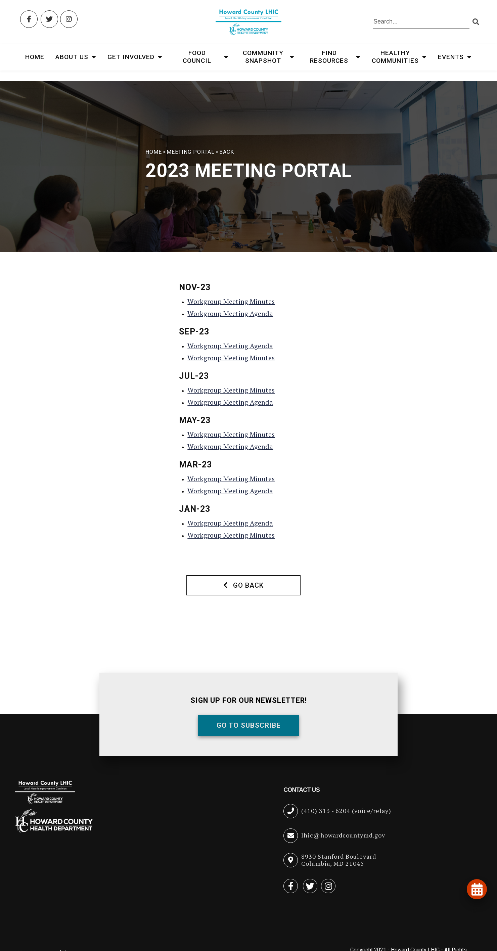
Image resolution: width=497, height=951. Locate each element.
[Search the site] (421, 22)
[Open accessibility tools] (474, 910)
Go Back (243, 585)
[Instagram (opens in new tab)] (68, 19)
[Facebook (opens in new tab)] (28, 19)
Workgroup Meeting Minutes (231, 301)
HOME (153, 152)
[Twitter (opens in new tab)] (49, 19)
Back (226, 152)
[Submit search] (475, 22)
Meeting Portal (191, 152)
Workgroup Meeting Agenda (230, 313)
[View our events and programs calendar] (477, 889)
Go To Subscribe (249, 725)
